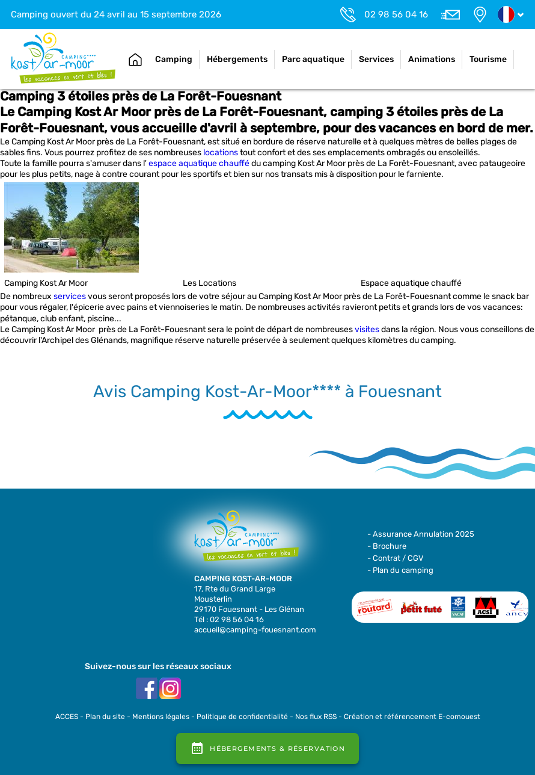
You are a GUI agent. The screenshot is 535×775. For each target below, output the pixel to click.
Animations (431, 59)
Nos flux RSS (316, 716)
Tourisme (488, 59)
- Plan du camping (400, 570)
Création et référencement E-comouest (412, 716)
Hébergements (237, 59)
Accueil (135, 59)
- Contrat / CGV (395, 558)
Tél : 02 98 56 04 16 (229, 619)
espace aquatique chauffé (198, 163)
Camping (173, 59)
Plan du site (105, 716)
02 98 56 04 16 (396, 14)
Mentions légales (160, 716)
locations (220, 152)
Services (376, 59)
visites (367, 329)
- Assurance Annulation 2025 (420, 534)
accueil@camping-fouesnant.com (255, 629)
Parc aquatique (313, 59)
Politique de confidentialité (242, 716)
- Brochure (386, 546)
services (70, 296)
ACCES (66, 716)
